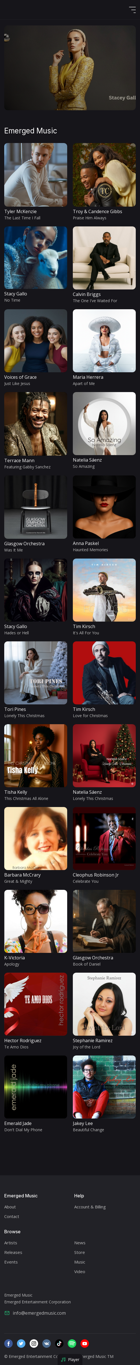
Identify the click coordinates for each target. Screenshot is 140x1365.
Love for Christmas (90, 715)
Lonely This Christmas (24, 715)
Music (79, 1262)
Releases (13, 1252)
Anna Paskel (86, 543)
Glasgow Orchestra (24, 543)
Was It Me (13, 550)
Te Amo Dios (16, 1047)
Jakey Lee (83, 1123)
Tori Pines (15, 709)
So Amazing (84, 466)
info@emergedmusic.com (35, 1313)
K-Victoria (14, 958)
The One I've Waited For (95, 300)
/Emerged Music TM (94, 1356)
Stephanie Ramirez (93, 1040)
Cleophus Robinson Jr (96, 875)
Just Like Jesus (17, 383)
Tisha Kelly (15, 792)
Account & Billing (90, 1207)
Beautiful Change (88, 1129)
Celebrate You (86, 881)
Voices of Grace (20, 377)
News (80, 1242)
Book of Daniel (86, 964)
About (10, 1207)
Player (70, 1359)
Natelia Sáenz (87, 460)
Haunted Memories (90, 549)
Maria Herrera (88, 377)
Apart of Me (84, 383)
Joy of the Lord (86, 1047)
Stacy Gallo (15, 294)
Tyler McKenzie (20, 211)
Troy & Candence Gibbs (97, 211)
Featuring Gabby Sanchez (27, 467)
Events (11, 1262)
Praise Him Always (89, 217)
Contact (11, 1216)
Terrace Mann (19, 460)
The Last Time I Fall (22, 217)
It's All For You (86, 632)
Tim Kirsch (84, 626)
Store (79, 1252)
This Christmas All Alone (26, 798)
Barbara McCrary (22, 875)
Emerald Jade (18, 1123)
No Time (12, 300)
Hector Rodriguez (22, 1040)
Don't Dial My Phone (23, 1129)
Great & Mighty (18, 881)
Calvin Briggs (87, 294)
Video (79, 1271)
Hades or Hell (16, 632)
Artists (10, 1242)
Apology (11, 964)
